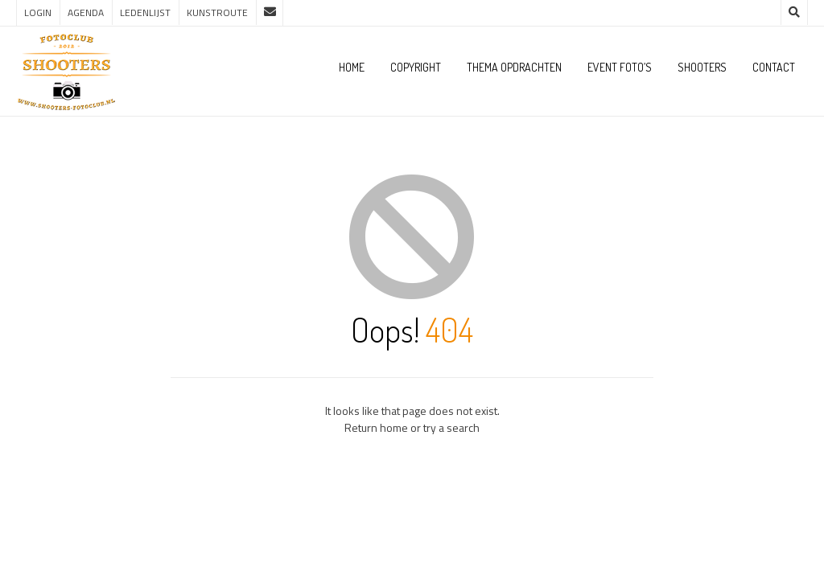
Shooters (702, 67)
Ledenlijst (145, 12)
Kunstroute (217, 12)
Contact (773, 67)
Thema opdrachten (514, 67)
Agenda (86, 12)
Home (352, 67)
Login (38, 12)
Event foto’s (619, 67)
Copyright (415, 67)
